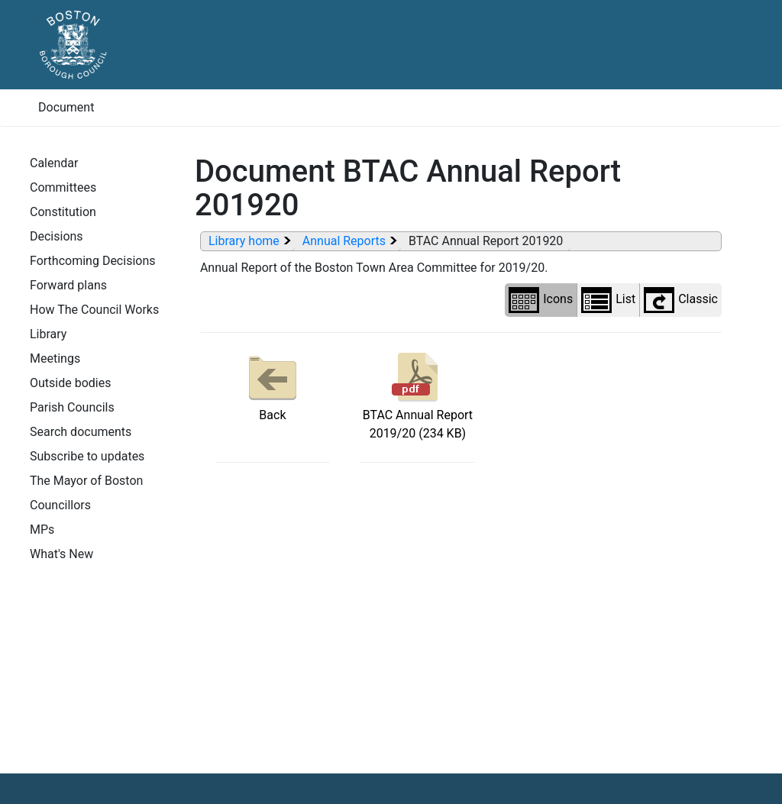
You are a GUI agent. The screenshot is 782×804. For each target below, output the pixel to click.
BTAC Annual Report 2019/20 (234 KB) (418, 394)
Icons (541, 300)
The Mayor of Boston (86, 480)
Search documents (80, 432)
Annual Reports (344, 241)
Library (48, 334)
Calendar (54, 163)
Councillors (60, 505)
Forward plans (68, 285)
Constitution (63, 212)
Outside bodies (70, 383)
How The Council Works (94, 309)
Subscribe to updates (87, 456)
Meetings (55, 358)
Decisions (56, 236)
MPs (42, 529)
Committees (63, 187)
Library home (244, 241)
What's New (61, 554)
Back (273, 385)
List (608, 300)
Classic (681, 300)
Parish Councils (72, 407)
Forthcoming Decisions (93, 260)
